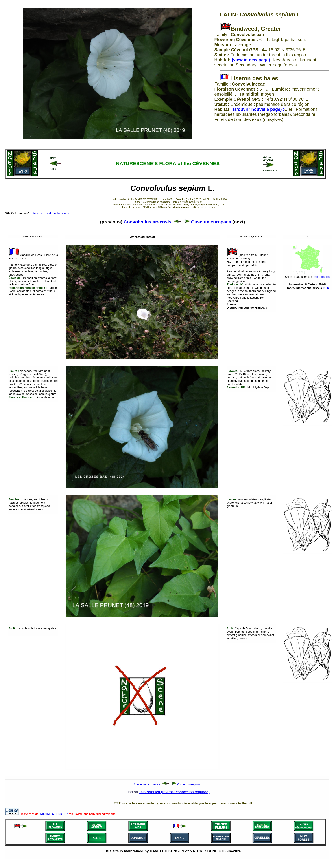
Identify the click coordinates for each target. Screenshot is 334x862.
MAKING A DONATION (54, 814)
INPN (326, 288)
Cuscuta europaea (207, 221)
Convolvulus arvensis (152, 221)
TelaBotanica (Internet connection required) (174, 792)
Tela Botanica (321, 277)
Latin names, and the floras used (49, 213)
